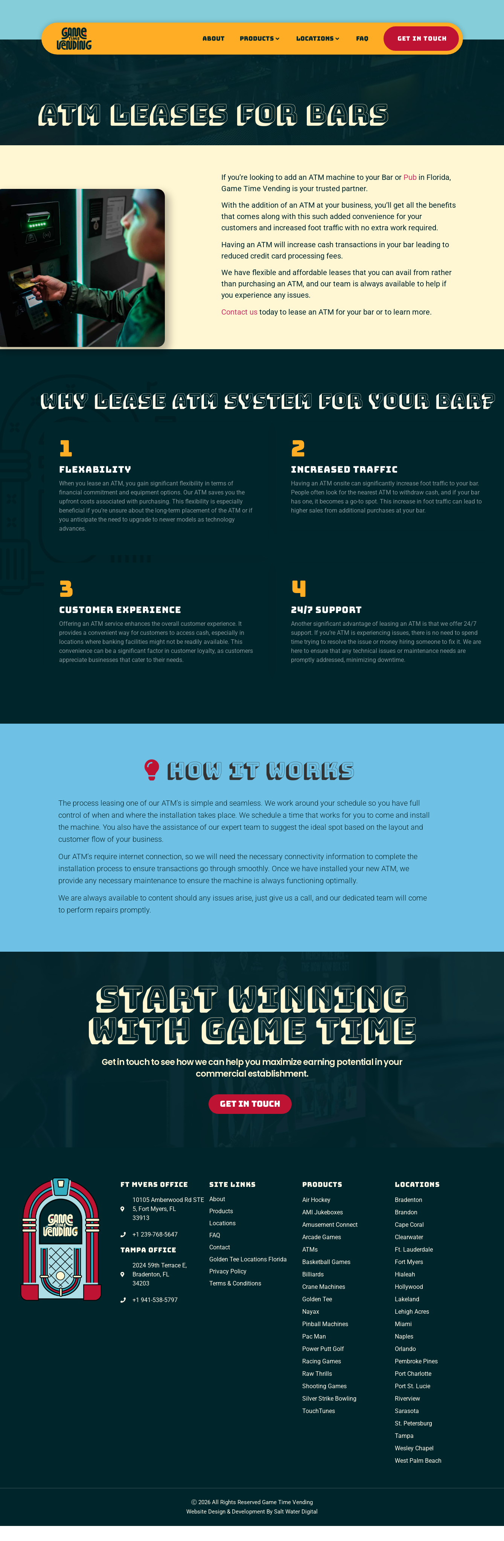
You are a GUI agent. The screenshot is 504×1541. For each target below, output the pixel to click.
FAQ (362, 39)
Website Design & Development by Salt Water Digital (252, 1511)
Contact (219, 1247)
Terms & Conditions (235, 1283)
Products (259, 39)
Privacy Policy (228, 1271)
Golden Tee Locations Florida (248, 1259)
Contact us (239, 311)
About (214, 39)
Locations (317, 39)
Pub (410, 177)
